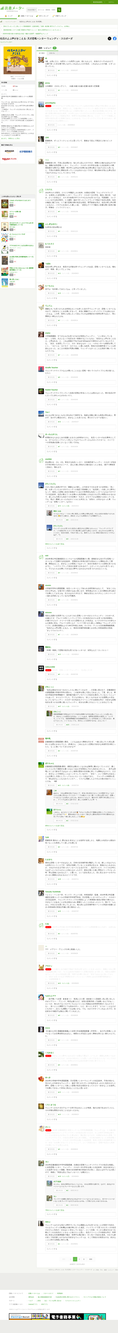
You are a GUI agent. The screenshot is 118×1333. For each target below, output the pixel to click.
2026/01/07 (74, 70)
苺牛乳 (48, 739)
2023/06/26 (75, 983)
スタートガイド (48, 1282)
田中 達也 (12, 227)
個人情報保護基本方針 (45, 1286)
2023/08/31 (74, 600)
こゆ (55, 790)
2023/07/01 (74, 933)
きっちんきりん (51, 434)
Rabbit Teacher (51, 390)
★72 (59, 506)
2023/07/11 (75, 879)
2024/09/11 (74, 251)
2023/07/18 (74, 847)
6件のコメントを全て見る (54, 825)
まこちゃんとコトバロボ (17, 234)
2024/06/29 (75, 293)
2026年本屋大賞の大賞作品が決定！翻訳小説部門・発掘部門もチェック (25, 34)
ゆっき (48, 1077)
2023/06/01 (74, 1244)
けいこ (48, 1127)
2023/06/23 (74, 1040)
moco (47, 1028)
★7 (59, 355)
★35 (59, 911)
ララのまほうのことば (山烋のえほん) (21, 245)
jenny (47, 83)
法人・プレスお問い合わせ (52, 1290)
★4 (59, 573)
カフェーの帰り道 (15, 211)
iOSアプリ (44, 1293)
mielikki (48, 459)
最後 (90, 1259)
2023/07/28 (74, 674)
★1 (59, 70)
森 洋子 (12, 259)
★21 (59, 785)
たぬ (47, 924)
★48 (59, 879)
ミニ (47, 160)
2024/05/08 (74, 355)
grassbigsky (50, 103)
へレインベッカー (10, 21)
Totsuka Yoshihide (53, 892)
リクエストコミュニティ (73, 1290)
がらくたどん (50, 484)
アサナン (48, 966)
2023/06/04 (75, 1176)
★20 (67, 725)
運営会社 (31, 1286)
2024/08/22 (75, 273)
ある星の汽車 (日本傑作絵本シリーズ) (21, 257)
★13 (59, 654)
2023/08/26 (74, 634)
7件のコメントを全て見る (54, 1210)
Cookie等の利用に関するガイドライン (68, 1286)
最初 (63, 1259)
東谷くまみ (57, 511)
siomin (48, 585)
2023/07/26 (75, 706)
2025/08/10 (71, 125)
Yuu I (47, 412)
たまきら (48, 859)
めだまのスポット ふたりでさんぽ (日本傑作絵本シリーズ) (21, 224)
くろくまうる (50, 1105)
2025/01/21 (74, 177)
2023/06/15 (75, 1114)
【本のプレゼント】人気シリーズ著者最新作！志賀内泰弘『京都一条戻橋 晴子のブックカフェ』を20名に (36, 26)
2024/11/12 (74, 231)
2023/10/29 (74, 446)
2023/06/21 (74, 1065)
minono (48, 612)
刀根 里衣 (12, 281)
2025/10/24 (74, 90)
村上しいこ (13, 236)
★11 (59, 273)
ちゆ (47, 837)
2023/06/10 (74, 1149)
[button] (59, 10)
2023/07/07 (75, 911)
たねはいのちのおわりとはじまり (20, 200)
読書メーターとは (34, 1282)
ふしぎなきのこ (51, 224)
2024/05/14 (74, 320)
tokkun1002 (50, 667)
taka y (47, 1222)
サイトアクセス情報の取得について (95, 1286)
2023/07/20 (75, 785)
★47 (59, 706)
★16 (59, 293)
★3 (59, 147)
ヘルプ (30, 1290)
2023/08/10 (75, 654)
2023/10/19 (74, 471)
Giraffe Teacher (51, 368)
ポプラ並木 (57, 1181)
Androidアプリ (32, 1293)
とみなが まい (14, 272)
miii (46, 556)
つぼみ (48, 264)
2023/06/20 (75, 1092)
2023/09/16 (74, 572)
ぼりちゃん (49, 763)
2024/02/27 (75, 421)
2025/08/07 (74, 147)
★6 (59, 377)
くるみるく (49, 1053)
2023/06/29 (74, 953)
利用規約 (60, 1282)
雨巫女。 (48, 647)
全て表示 (42, 53)
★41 (59, 983)
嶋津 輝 (12, 214)
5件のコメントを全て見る (54, 544)
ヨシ (47, 1162)
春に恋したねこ (14, 279)
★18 (59, 1176)
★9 (59, 1015)
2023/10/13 (75, 506)
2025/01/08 (74, 211)
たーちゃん (49, 286)
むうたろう (49, 244)
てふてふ (48, 306)
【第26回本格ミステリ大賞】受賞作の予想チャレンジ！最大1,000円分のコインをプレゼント (32, 30)
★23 (59, 1092)
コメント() (65, 70)
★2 (59, 251)
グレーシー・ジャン (15, 247)
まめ (47, 137)
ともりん (48, 189)
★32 (59, 422)
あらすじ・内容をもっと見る (10, 138)
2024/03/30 (74, 377)
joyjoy (47, 333)
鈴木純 (11, 202)
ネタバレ (52, 53)
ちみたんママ (50, 996)
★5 (59, 211)
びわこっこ (49, 687)
